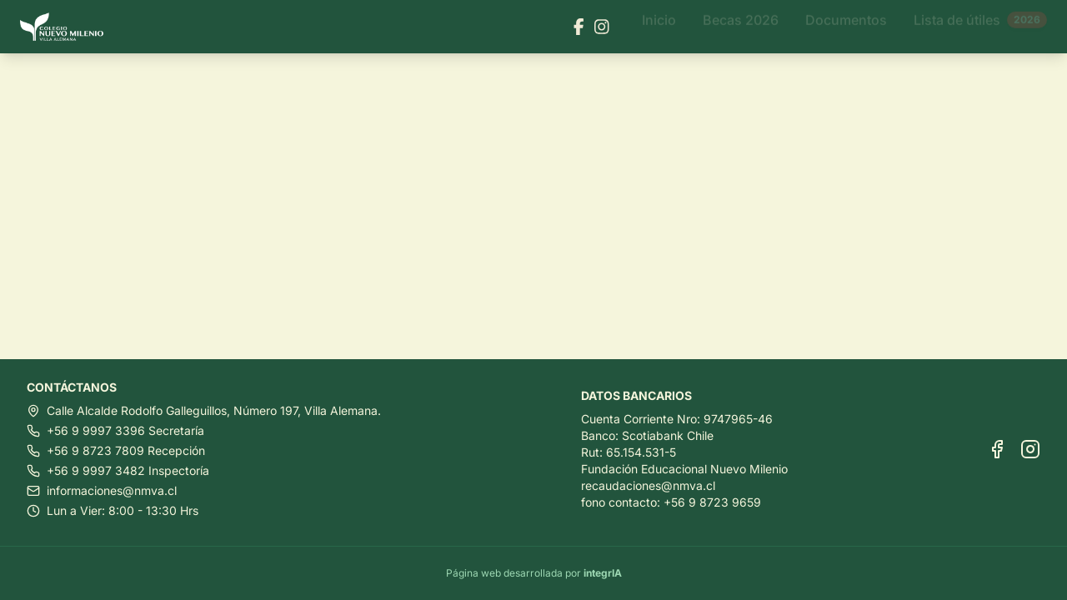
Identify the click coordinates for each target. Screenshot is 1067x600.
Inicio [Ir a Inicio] (659, 26)
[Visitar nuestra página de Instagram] (601, 27)
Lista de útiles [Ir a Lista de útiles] (980, 26)
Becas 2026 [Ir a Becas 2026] (741, 26)
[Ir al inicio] (68, 27)
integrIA (603, 573)
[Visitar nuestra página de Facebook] (579, 27)
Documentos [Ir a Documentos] (846, 26)
